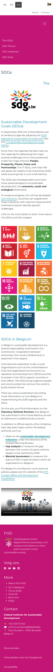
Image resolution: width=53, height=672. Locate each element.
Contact (45, 12)
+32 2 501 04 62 (16, 623)
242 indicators (9, 198)
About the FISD (17, 583)
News (35, 12)
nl (5, 4)
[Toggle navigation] (45, 23)
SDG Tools (7, 57)
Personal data (11, 648)
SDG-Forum (9, 46)
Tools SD (13, 594)
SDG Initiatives (10, 51)
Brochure (13, 597)
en (18, 4)
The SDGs (7, 40)
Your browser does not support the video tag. (26, 502)
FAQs (11, 600)
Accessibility (10, 667)
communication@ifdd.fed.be (24, 627)
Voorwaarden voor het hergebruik (23, 657)
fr (11, 4)
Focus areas (15, 590)
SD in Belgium (16, 587)
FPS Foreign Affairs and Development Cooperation (24, 475)
